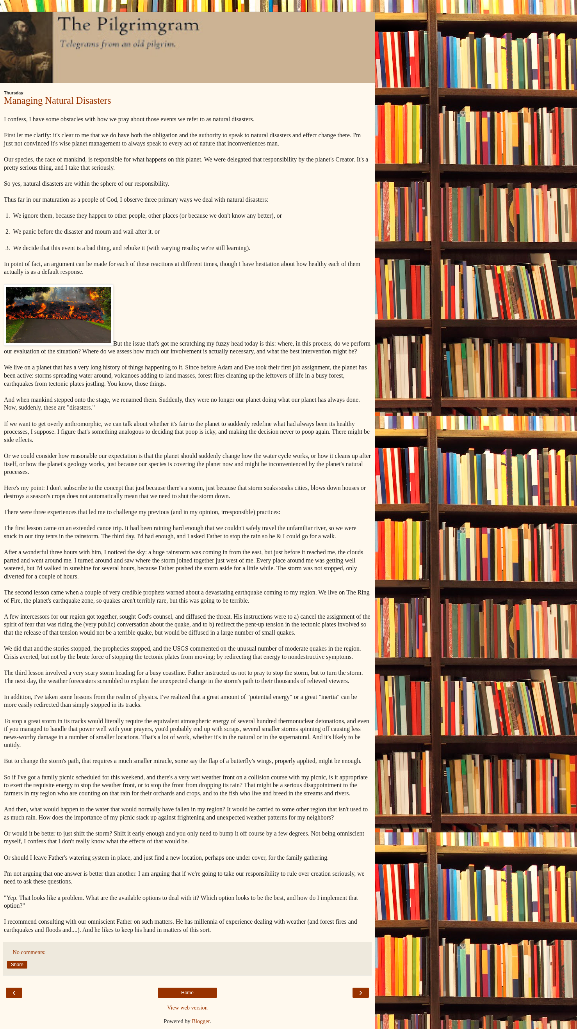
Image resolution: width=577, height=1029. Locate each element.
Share (17, 964)
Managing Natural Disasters (57, 100)
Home (187, 992)
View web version (187, 1007)
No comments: (28, 952)
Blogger (201, 1021)
